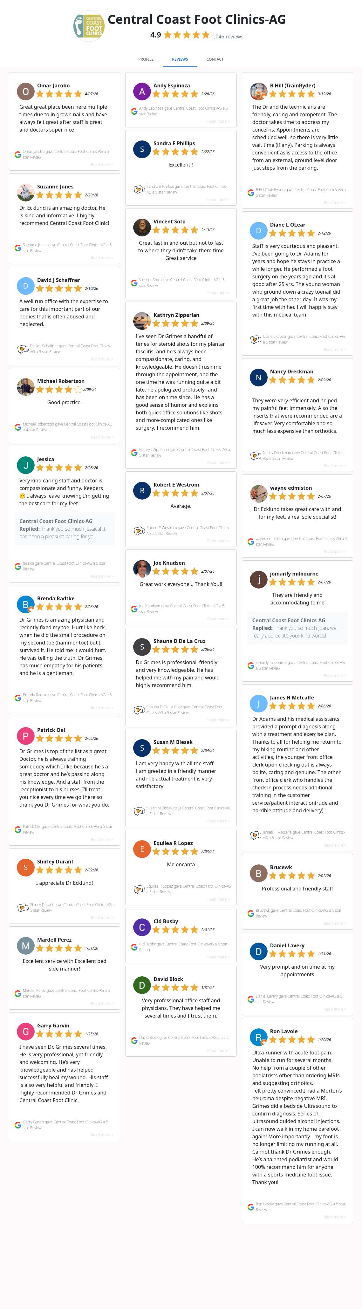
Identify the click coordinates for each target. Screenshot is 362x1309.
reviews (227, 36)
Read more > (102, 164)
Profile (146, 59)
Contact (215, 59)
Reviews (180, 59)
